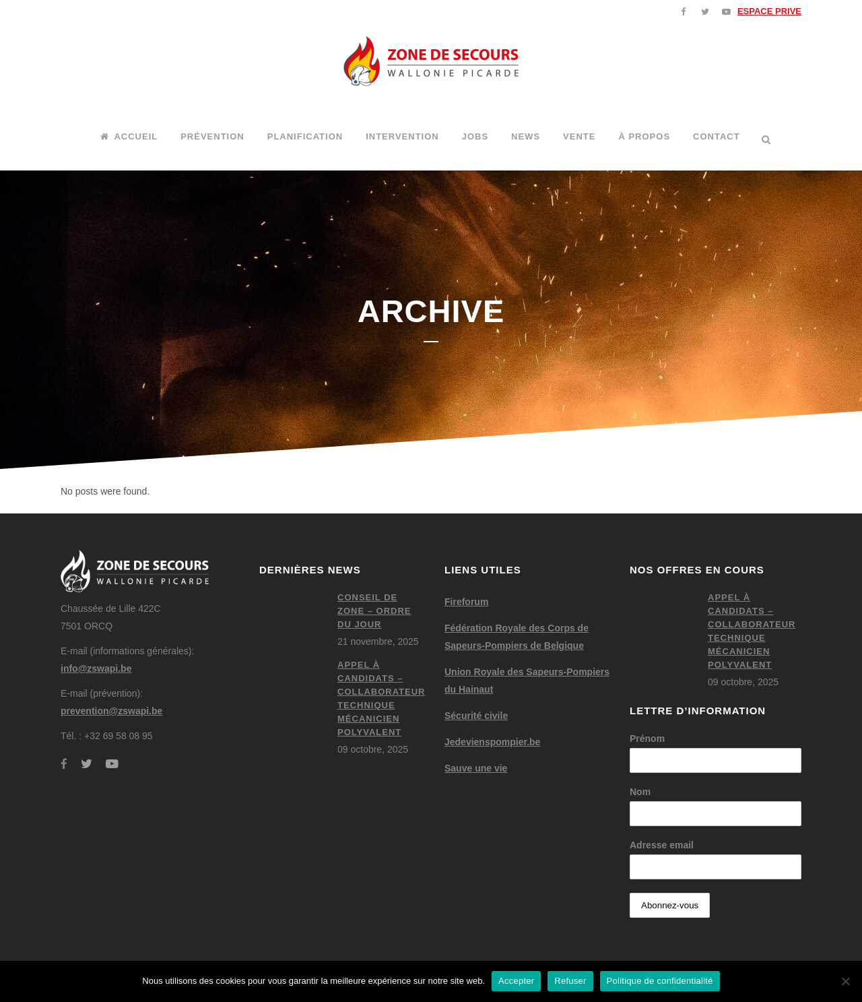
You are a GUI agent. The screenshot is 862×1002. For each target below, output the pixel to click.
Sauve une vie (475, 768)
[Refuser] (845, 981)
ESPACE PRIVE (769, 11)
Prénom (647, 738)
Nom (640, 791)
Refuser (570, 981)
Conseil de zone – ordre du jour (374, 610)
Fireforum (466, 601)
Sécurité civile (476, 715)
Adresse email (662, 845)
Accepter (516, 981)
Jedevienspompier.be (492, 742)
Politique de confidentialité (660, 981)
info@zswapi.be (96, 668)
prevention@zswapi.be (111, 711)
